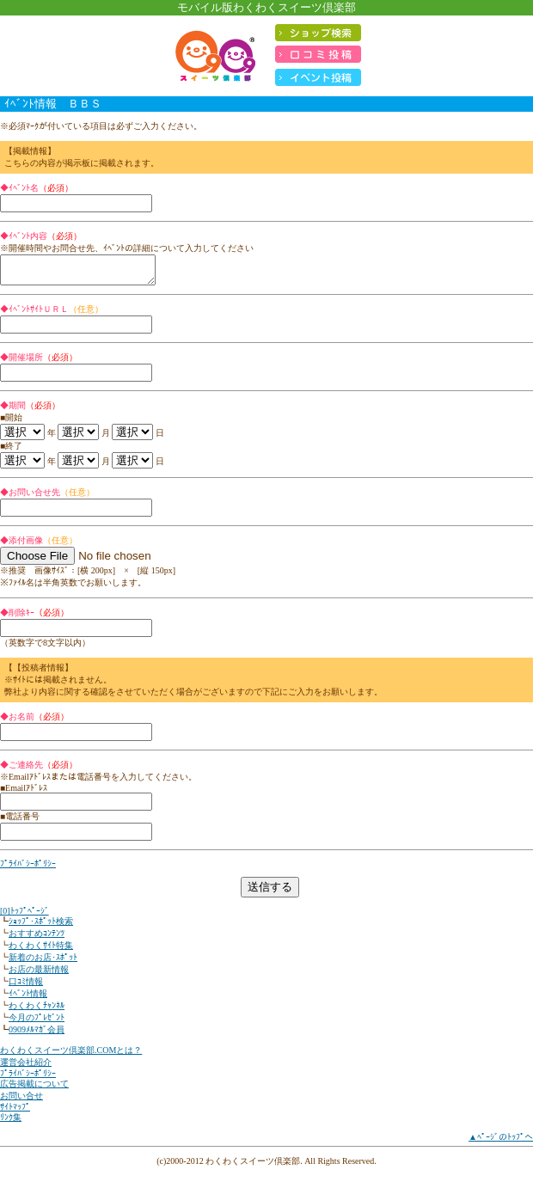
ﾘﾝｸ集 (10, 1122)
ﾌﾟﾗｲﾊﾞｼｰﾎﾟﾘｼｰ (28, 868)
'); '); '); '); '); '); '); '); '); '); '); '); (78, 437)
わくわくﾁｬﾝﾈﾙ (36, 1010)
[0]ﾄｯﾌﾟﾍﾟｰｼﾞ (24, 916)
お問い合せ (21, 1100)
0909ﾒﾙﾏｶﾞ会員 (36, 1034)
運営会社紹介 (26, 1067)
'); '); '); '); (22, 437)
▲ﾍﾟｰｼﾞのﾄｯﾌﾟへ (501, 1142)
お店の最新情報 (39, 974)
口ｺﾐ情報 (26, 986)
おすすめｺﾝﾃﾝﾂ (36, 938)
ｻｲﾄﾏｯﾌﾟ (15, 1112)
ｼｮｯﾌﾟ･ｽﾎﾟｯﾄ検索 (41, 926)
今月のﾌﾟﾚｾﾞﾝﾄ (36, 1022)
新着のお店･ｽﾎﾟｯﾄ (43, 962)
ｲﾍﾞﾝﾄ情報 (28, 998)
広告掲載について (34, 1088)
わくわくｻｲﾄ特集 (41, 950)
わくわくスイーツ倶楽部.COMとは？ (71, 1055)
